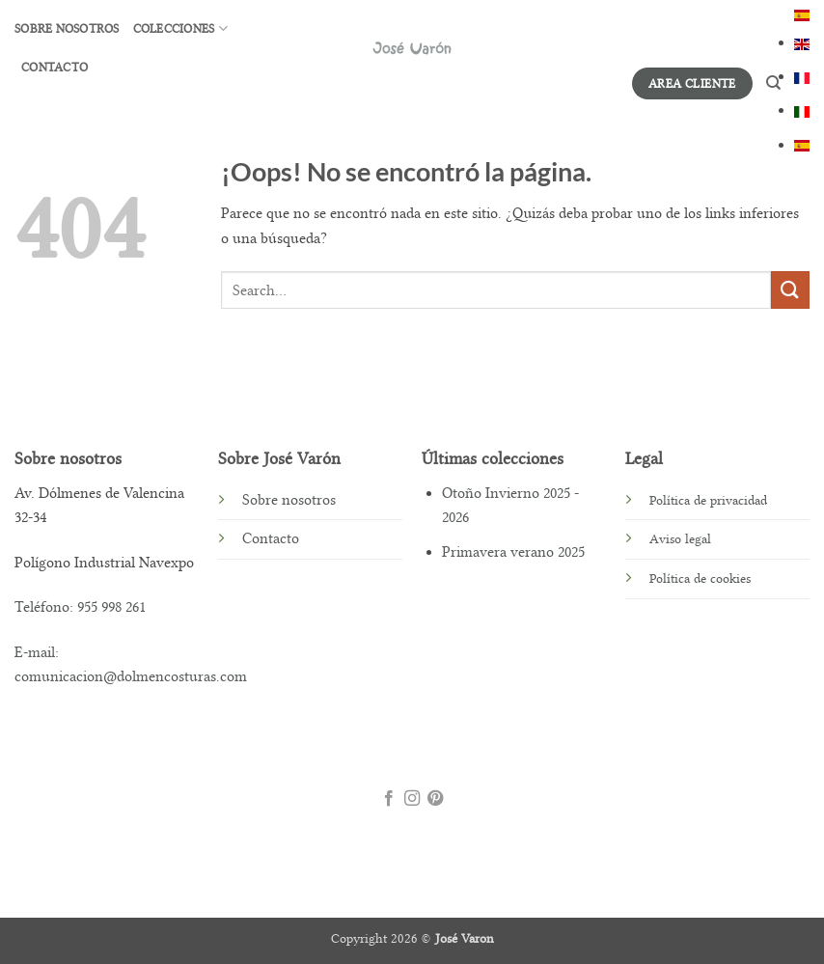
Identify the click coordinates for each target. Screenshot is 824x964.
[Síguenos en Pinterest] (435, 799)
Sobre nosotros (67, 29)
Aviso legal (680, 539)
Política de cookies (700, 578)
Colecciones (180, 28)
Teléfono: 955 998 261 (80, 607)
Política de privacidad (708, 500)
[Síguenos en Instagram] (412, 799)
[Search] (773, 83)
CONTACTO (54, 67)
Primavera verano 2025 (513, 552)
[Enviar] (790, 290)
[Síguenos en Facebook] (388, 799)
